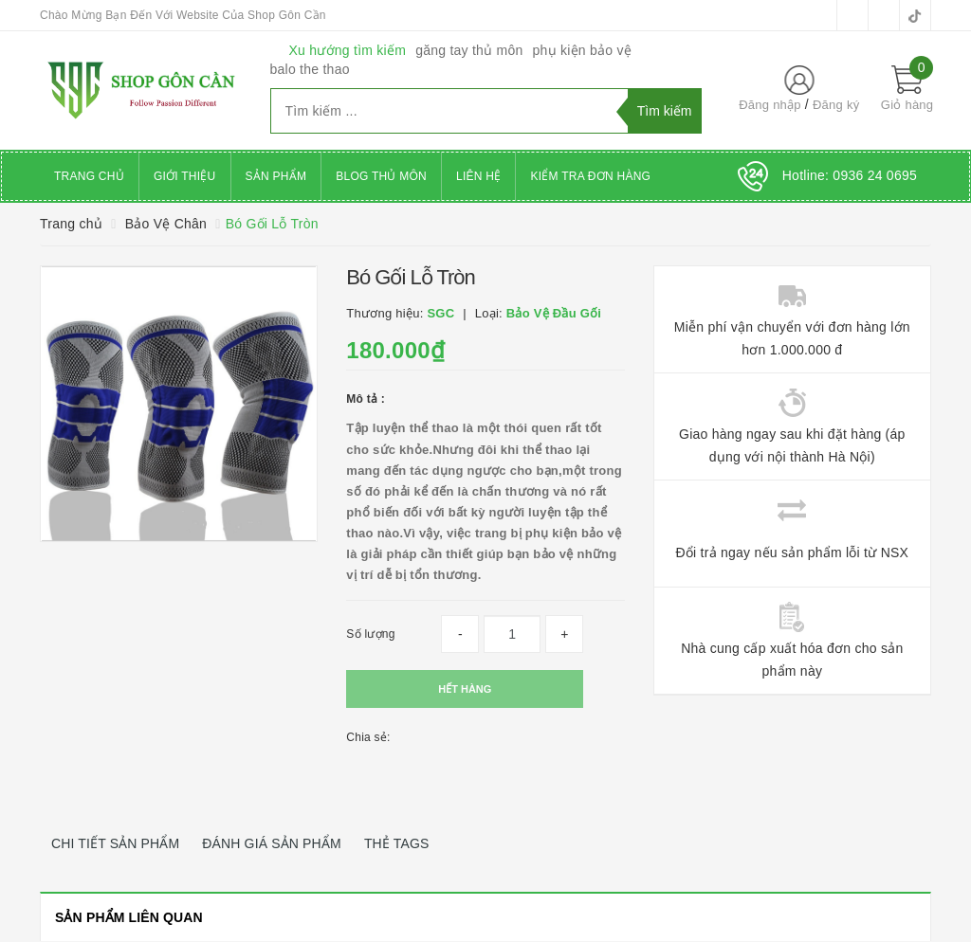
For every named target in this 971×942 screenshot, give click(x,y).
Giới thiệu (185, 176)
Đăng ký (836, 105)
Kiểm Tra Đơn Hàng (590, 176)
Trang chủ (89, 176)
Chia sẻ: (368, 737)
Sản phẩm (276, 176)
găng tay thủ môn (468, 50)
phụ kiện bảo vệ (582, 50)
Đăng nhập (770, 105)
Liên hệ (478, 176)
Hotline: (849, 175)
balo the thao (310, 69)
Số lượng (370, 634)
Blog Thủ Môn (381, 176)
